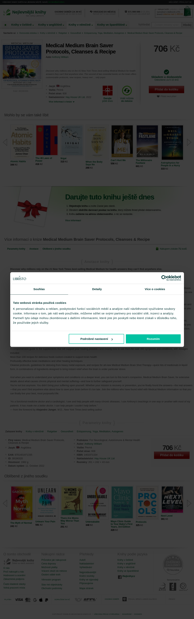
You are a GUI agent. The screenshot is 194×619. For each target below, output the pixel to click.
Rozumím (153, 338)
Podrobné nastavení (96, 338)
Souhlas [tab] (39, 289)
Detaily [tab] (97, 289)
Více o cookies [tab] (155, 289)
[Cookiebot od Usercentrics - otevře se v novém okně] (164, 278)
